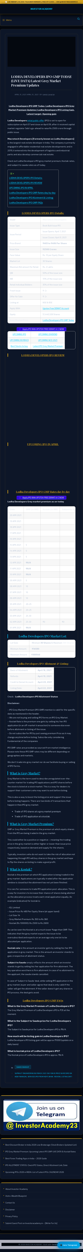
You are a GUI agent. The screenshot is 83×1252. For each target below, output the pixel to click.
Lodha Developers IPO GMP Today (58, 320)
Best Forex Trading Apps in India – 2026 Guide (26, 1158)
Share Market (22, 1067)
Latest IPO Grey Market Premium (48, 346)
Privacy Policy (11, 1216)
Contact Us (10, 1202)
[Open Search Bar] (78, 18)
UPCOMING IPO (19, 334)
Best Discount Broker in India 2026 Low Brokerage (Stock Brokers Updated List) (41, 1145)
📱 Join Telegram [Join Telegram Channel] (68, 1245)
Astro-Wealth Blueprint (16, 1196)
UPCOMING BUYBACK (19, 340)
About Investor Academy (16, 1189)
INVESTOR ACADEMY (41, 8)
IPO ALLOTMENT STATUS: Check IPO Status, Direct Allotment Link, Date (36, 1165)
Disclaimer (10, 1209)
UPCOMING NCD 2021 (47, 340)
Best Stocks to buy (19, 346)
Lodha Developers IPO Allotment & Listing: (31, 197)
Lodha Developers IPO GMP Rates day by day (32, 192)
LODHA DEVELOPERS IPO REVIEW (25, 182)
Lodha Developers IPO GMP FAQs (26, 202)
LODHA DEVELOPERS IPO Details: (25, 177)
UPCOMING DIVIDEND (47, 334)
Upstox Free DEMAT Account (56, 308)
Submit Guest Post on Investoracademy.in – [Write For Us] (31, 1223)
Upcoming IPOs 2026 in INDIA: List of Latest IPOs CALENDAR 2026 (34, 1172)
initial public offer (35, 120)
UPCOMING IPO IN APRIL (21, 187)
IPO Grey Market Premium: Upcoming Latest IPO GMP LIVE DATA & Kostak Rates (40, 1151)
